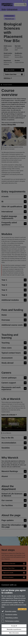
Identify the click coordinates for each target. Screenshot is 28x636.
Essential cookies (8, 611)
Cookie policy (22, 609)
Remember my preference (14, 629)
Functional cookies (9, 614)
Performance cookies (10, 621)
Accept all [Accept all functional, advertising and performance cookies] (14, 626)
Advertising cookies (9, 618)
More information (14, 633)
